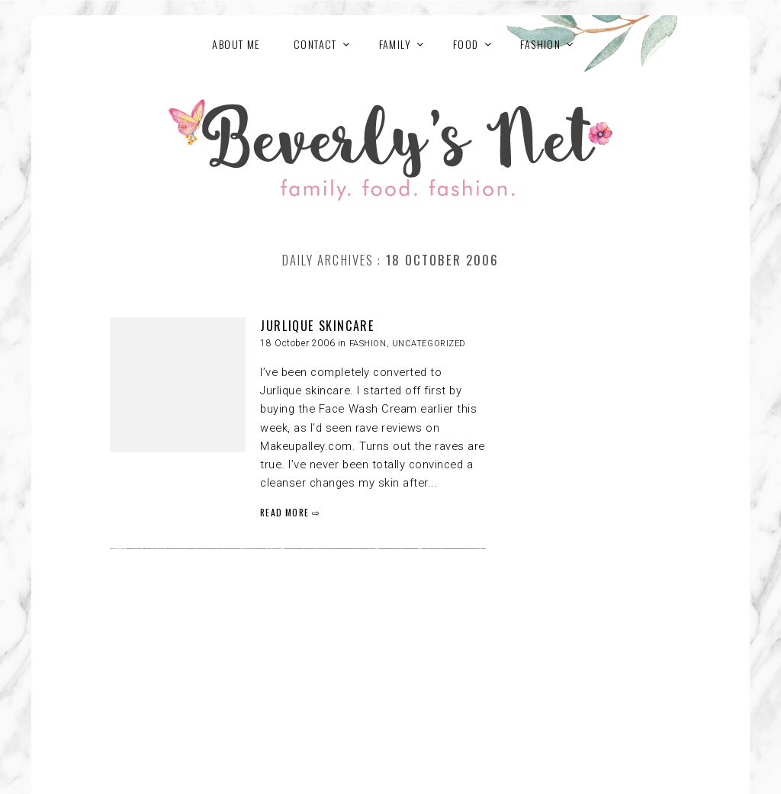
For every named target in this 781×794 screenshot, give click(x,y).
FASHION (540, 44)
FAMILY (395, 44)
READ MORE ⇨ (290, 512)
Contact (315, 44)
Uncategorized (429, 344)
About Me (235, 44)
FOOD (466, 44)
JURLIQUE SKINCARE (317, 326)
